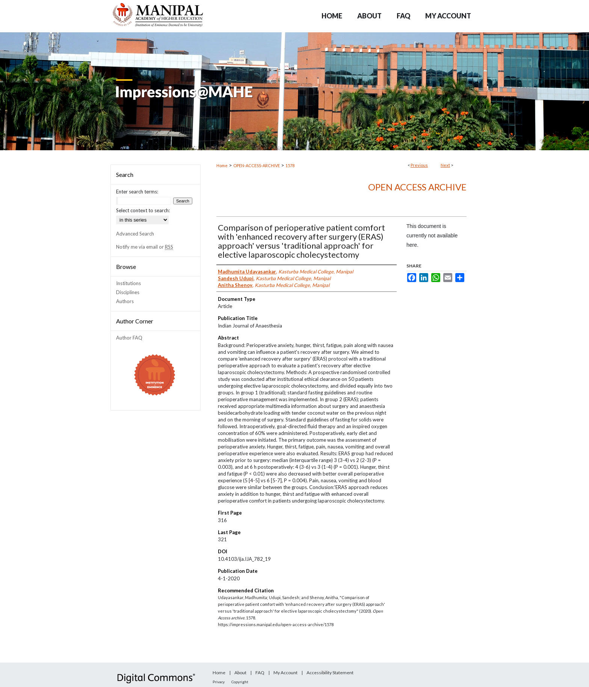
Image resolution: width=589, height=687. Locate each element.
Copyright (239, 681)
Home (222, 165)
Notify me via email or (144, 247)
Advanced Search (135, 234)
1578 (289, 165)
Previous (419, 165)
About (240, 672)
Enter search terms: (137, 192)
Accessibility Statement (330, 672)
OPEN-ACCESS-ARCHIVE (256, 165)
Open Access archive (417, 186)
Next (445, 165)
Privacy (219, 681)
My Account (285, 672)
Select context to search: (143, 210)
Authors (125, 301)
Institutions (128, 283)
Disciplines (127, 292)
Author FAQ (129, 338)
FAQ (259, 672)
